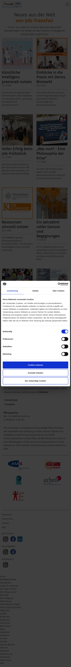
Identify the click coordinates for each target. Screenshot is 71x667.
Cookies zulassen (35, 365)
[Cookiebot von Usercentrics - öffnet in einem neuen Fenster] (57, 284)
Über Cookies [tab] (58, 291)
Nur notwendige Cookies (35, 381)
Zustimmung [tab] (12, 291)
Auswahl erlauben (35, 373)
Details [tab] (35, 291)
